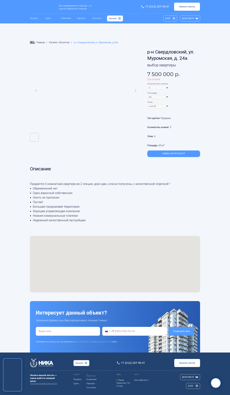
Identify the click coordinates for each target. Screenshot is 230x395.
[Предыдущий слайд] (36, 90)
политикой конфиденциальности (94, 341)
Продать (34, 18)
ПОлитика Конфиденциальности (43, 383)
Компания (66, 18)
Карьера (81, 18)
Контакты (97, 18)
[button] (187, 7)
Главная (37, 42)
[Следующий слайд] (135, 90)
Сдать (48, 18)
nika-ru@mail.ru (141, 380)
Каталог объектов (59, 42)
